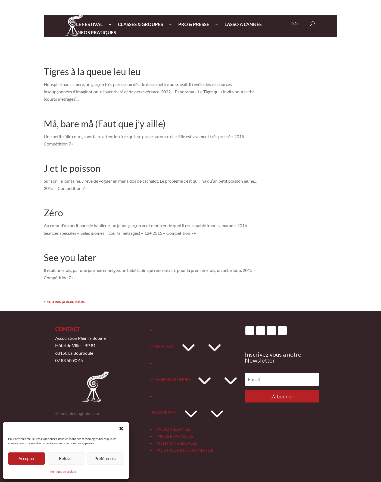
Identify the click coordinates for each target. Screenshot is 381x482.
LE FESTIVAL (89, 25)
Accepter (26, 458)
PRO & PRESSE (193, 25)
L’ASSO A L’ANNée (243, 25)
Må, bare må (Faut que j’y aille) (104, 123)
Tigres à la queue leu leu (92, 71)
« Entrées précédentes (64, 301)
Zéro (53, 212)
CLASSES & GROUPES (140, 25)
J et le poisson (72, 168)
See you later (70, 257)
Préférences (105, 458)
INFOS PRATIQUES (96, 33)
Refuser (66, 458)
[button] (121, 428)
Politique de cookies (63, 471)
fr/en (295, 24)
